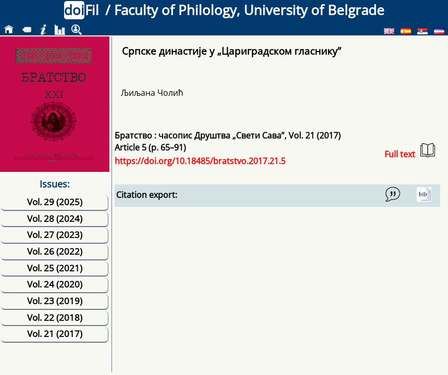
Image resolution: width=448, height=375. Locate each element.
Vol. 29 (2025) (54, 202)
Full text (409, 151)
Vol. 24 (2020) (54, 284)
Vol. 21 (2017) (54, 334)
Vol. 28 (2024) (54, 218)
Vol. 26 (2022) (54, 251)
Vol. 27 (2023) (54, 235)
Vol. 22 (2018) (54, 317)
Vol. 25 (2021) (54, 268)
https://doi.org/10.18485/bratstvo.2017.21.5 (200, 161)
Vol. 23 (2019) (54, 301)
